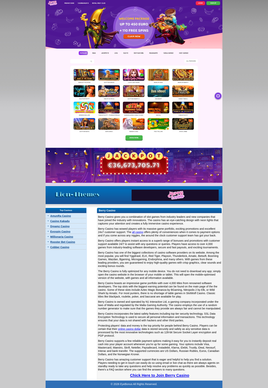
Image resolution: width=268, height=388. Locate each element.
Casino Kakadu (60, 221)
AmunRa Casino (60, 215)
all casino (137, 232)
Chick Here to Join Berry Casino (159, 375)
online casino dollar (129, 328)
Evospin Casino (60, 231)
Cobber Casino (59, 247)
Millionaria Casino (61, 236)
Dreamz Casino (60, 226)
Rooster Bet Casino (62, 241)
